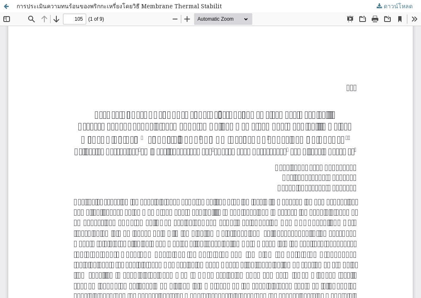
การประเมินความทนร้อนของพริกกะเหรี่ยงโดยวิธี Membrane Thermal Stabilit (119, 6)
